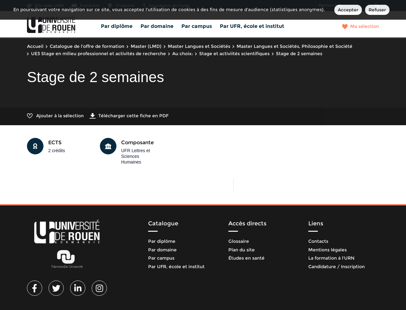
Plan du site (241, 250)
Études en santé (246, 258)
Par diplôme (117, 26)
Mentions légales (327, 250)
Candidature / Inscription (336, 266)
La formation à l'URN (331, 258)
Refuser (377, 10)
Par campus (196, 26)
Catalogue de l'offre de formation (87, 46)
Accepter (348, 10)
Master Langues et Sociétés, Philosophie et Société (294, 46)
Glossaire (238, 241)
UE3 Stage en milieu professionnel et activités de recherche (98, 53)
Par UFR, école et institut (252, 26)
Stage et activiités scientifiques (234, 53)
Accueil (35, 46)
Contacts (318, 241)
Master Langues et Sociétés (199, 46)
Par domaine (157, 26)
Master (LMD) (146, 46)
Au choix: (182, 53)
